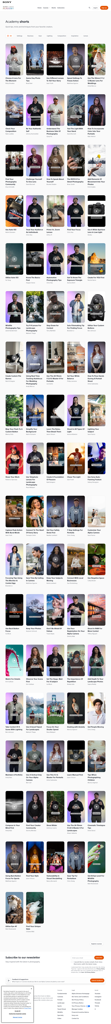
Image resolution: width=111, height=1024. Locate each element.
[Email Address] (82, 958)
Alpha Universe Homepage (80, 993)
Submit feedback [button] (97, 980)
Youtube (97, 993)
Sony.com (75, 1015)
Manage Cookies (77, 1009)
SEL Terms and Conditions (80, 996)
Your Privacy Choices (81, 1006)
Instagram (98, 996)
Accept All (17, 1011)
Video (59, 1018)
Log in (95, 8)
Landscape (60, 1003)
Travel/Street (61, 1009)
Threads (97, 1003)
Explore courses (96, 944)
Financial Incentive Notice (80, 1012)
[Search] (89, 7)
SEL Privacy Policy (78, 1000)
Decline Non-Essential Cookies (17, 1013)
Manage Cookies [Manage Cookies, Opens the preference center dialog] (17, 1017)
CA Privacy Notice (90, 972)
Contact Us (75, 1018)
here (82, 972)
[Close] (31, 989)
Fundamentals (62, 993)
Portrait (59, 1000)
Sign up (104, 8)
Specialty (60, 1015)
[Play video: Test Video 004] (14, 59)
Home (40, 7)
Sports (59, 1006)
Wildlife (60, 1012)
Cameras (60, 996)
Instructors (60, 7)
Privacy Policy (101, 969)
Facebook (98, 1000)
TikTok (97, 1006)
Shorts (54, 7)
